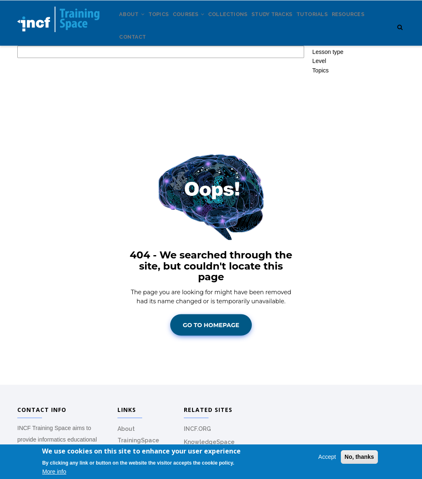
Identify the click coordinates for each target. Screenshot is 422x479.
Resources (138, 62)
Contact (176, 62)
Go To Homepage (211, 354)
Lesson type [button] (328, 81)
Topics (165, 24)
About (134, 24)
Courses (200, 24)
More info (54, 472)
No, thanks (359, 457)
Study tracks (294, 24)
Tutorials (339, 24)
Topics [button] (320, 100)
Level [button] (319, 91)
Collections (245, 24)
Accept (327, 457)
